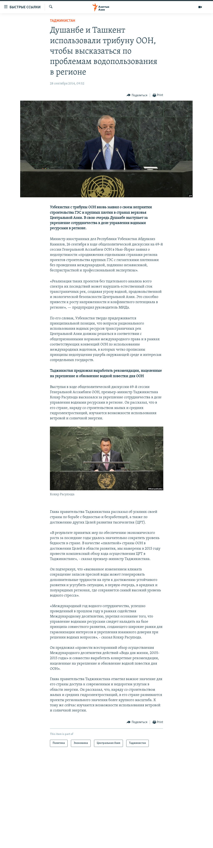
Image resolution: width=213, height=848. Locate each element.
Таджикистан (62, 21)
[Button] (137, 95)
